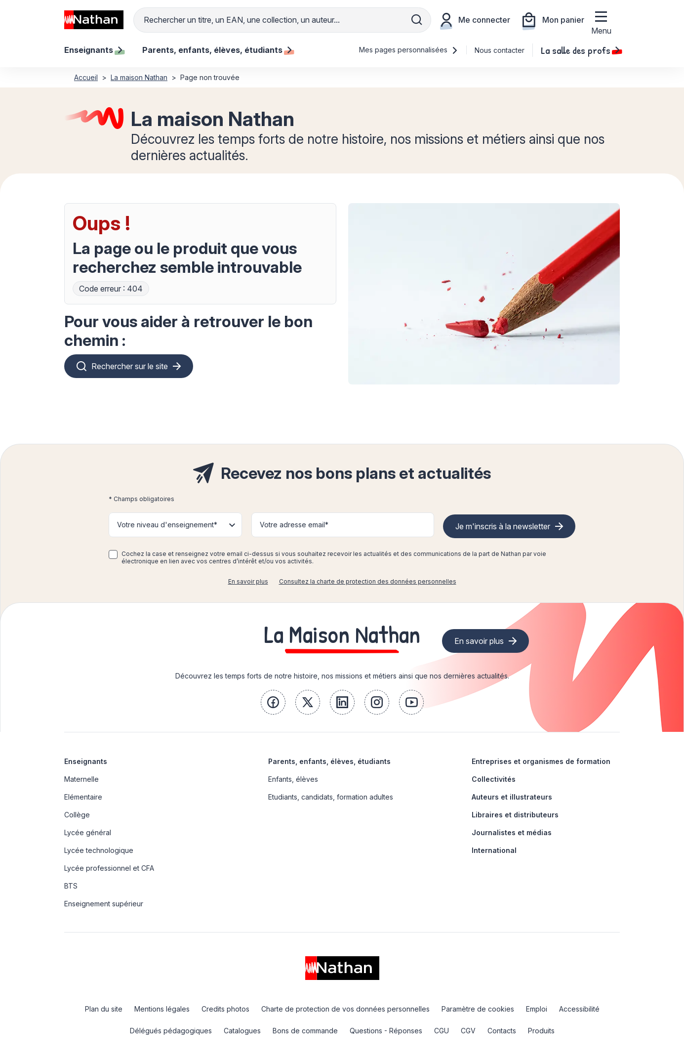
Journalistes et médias (512, 832)
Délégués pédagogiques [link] (171, 1030)
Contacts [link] (501, 1030)
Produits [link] (541, 1030)
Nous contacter (499, 50)
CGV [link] (468, 1030)
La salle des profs (580, 50)
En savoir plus (248, 581)
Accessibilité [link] (579, 1009)
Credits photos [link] (225, 1009)
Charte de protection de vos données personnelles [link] (345, 1009)
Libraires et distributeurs (515, 814)
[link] (273, 702)
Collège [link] (77, 814)
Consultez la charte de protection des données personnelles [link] (367, 581)
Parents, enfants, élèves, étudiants (329, 761)
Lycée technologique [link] (98, 850)
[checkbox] (113, 554)
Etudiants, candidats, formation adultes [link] (330, 797)
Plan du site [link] (103, 1009)
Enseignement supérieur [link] (103, 903)
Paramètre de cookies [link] (478, 1009)
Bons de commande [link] (305, 1030)
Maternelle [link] (81, 779)
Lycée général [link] (87, 832)
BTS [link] (71, 886)
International (494, 850)
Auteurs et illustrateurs (512, 797)
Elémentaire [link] (83, 797)
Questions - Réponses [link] (386, 1030)
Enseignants (85, 761)
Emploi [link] (536, 1009)
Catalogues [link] (242, 1030)
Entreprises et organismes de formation (541, 761)
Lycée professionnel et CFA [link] (109, 868)
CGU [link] (441, 1030)
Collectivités (494, 779)
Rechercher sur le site (129, 366)
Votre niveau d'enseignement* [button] (167, 524)
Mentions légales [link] (162, 1009)
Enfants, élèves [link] (293, 779)
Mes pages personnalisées (408, 49)
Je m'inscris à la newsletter (502, 526)
